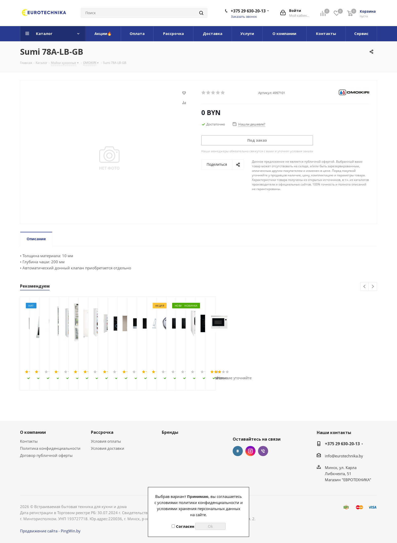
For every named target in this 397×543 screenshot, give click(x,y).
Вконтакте (238, 451)
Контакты (29, 441)
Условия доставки (107, 448)
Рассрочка (102, 432)
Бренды (170, 432)
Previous (365, 286)
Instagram (250, 451)
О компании (33, 432)
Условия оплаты (106, 441)
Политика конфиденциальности (50, 448)
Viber (263, 451)
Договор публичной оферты (46, 455)
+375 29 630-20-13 (248, 11)
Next (373, 286)
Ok (210, 526)
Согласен (183, 526)
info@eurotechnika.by (344, 455)
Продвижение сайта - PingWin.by (50, 530)
